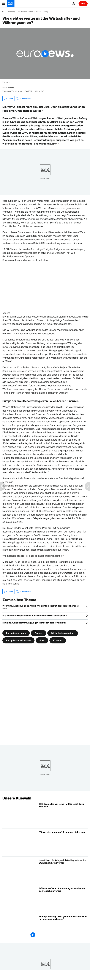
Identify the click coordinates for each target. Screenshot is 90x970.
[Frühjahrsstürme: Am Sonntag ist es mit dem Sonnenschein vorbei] (63, 898)
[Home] (3, 12)
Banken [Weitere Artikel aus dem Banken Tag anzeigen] (38, 633)
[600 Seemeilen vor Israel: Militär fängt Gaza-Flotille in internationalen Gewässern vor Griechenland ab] (63, 814)
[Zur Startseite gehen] (10, 3)
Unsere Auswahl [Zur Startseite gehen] (16, 798)
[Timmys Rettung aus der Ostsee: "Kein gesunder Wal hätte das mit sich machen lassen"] (63, 926)
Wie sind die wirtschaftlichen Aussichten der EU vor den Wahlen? (34, 615)
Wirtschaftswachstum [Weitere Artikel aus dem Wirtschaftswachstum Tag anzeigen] (62, 633)
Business (11, 12)
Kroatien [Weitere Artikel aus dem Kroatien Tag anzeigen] (57, 640)
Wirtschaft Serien (25, 12)
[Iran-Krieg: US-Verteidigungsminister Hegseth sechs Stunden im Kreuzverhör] (63, 870)
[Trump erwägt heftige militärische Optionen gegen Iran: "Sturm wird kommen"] (63, 842)
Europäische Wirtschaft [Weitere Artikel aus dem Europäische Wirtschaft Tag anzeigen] (18, 640)
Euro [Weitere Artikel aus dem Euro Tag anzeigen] (41, 640)
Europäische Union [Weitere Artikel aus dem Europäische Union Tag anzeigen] (16, 633)
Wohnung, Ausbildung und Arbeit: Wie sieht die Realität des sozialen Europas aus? (40, 607)
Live (83, 3)
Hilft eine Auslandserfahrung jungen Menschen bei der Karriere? (34, 622)
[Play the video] (45, 53)
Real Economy (42, 12)
